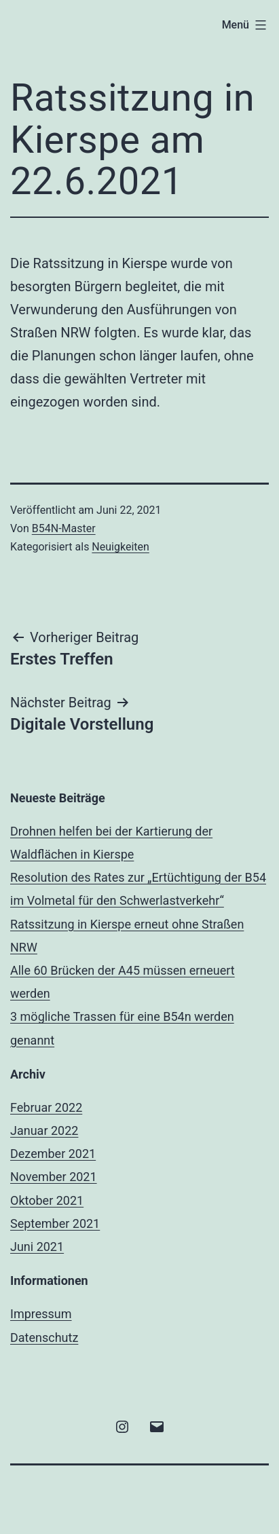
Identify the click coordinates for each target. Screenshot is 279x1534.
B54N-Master (64, 528)
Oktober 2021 (46, 1200)
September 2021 (55, 1223)
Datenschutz (44, 1337)
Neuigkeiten (120, 546)
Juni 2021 (37, 1246)
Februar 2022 (46, 1107)
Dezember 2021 (53, 1153)
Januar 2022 (44, 1130)
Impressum (41, 1314)
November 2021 (53, 1177)
